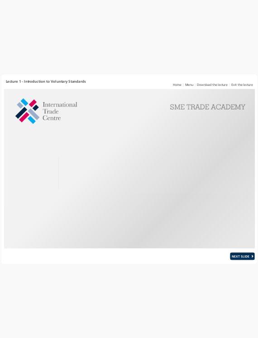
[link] (177, 84)
